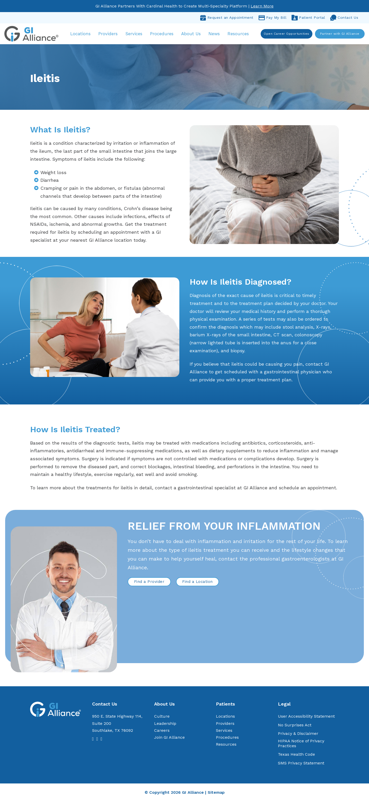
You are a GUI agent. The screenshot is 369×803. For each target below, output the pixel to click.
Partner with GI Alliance (339, 34)
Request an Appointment (226, 18)
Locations (83, 30)
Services (136, 30)
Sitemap (216, 793)
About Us (190, 34)
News (216, 30)
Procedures (164, 30)
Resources (240, 30)
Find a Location (197, 583)
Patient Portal (308, 18)
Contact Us (344, 18)
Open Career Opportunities (286, 34)
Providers (110, 30)
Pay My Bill (273, 18)
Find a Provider (149, 583)
